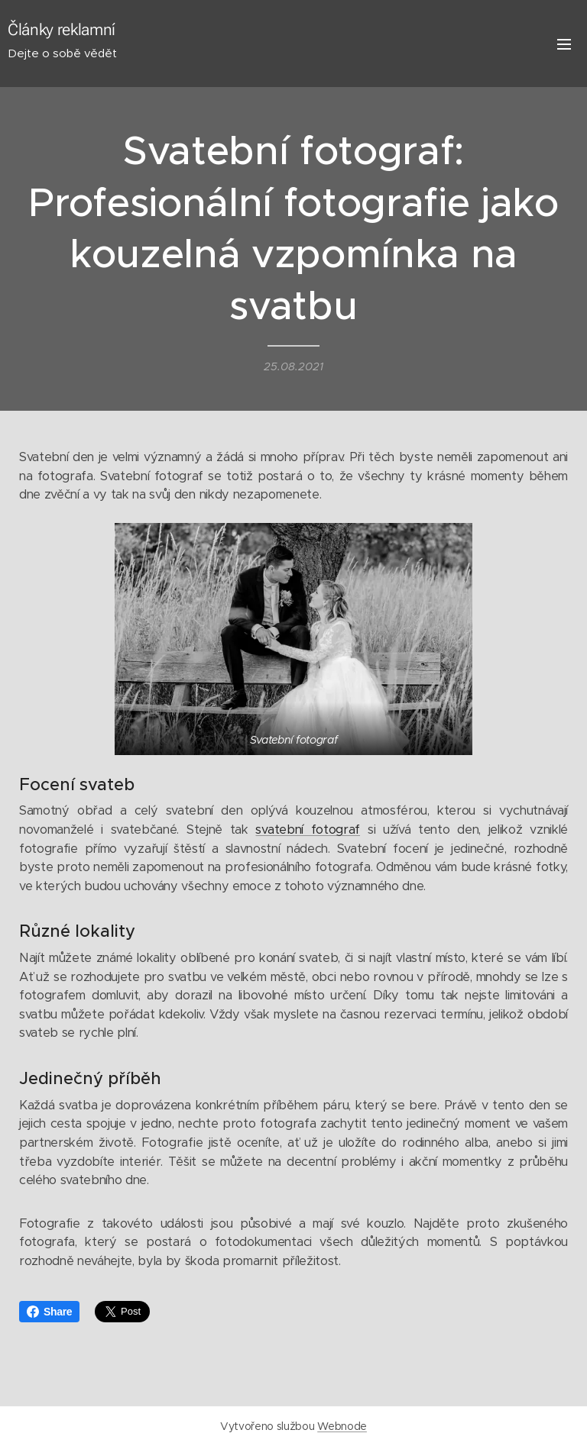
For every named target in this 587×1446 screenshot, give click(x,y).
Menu (564, 44)
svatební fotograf (307, 829)
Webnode (342, 1426)
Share (49, 1312)
